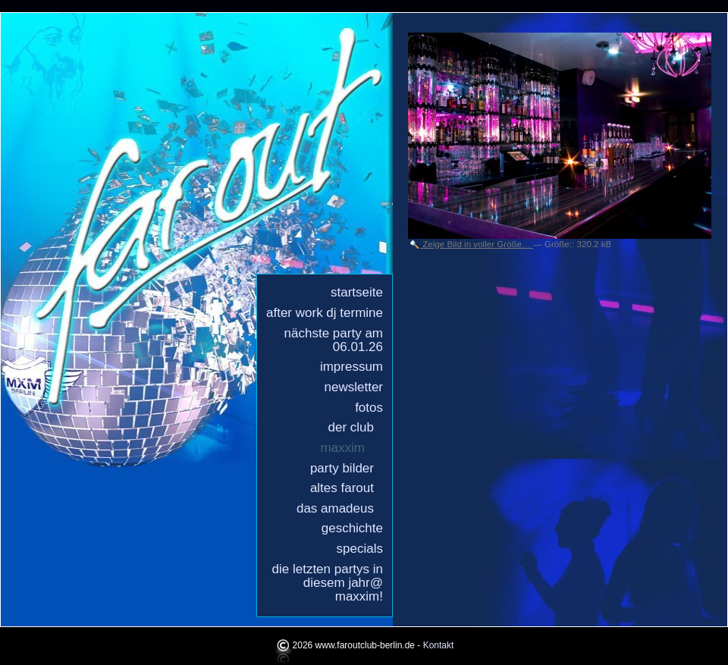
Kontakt (438, 645)
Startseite (357, 292)
